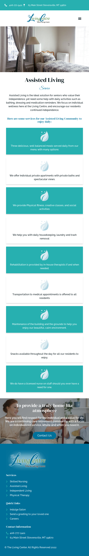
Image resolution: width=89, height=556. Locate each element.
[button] (79, 18)
